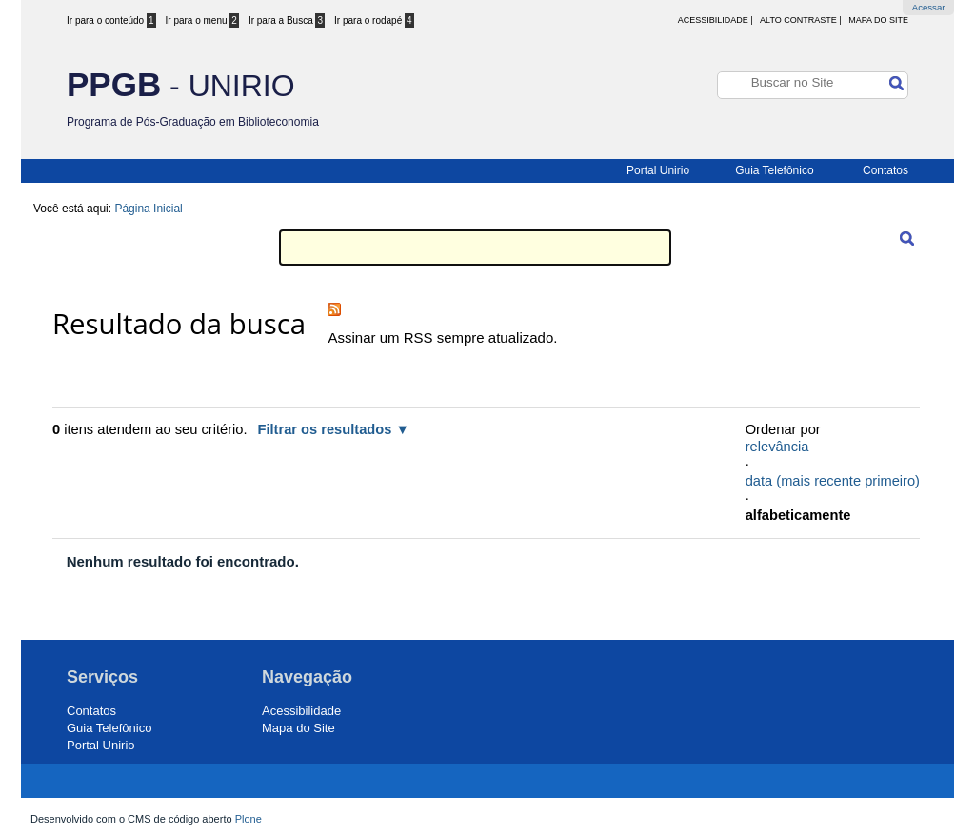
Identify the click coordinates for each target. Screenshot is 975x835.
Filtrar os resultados (324, 429)
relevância (777, 446)
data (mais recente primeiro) (833, 480)
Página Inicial (148, 208)
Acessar (928, 7)
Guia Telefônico (774, 170)
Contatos (885, 170)
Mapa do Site (878, 20)
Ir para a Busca (287, 20)
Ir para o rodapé (374, 20)
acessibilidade (713, 20)
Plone (248, 819)
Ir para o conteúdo (111, 20)
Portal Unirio (658, 170)
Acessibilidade (301, 711)
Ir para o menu (202, 20)
